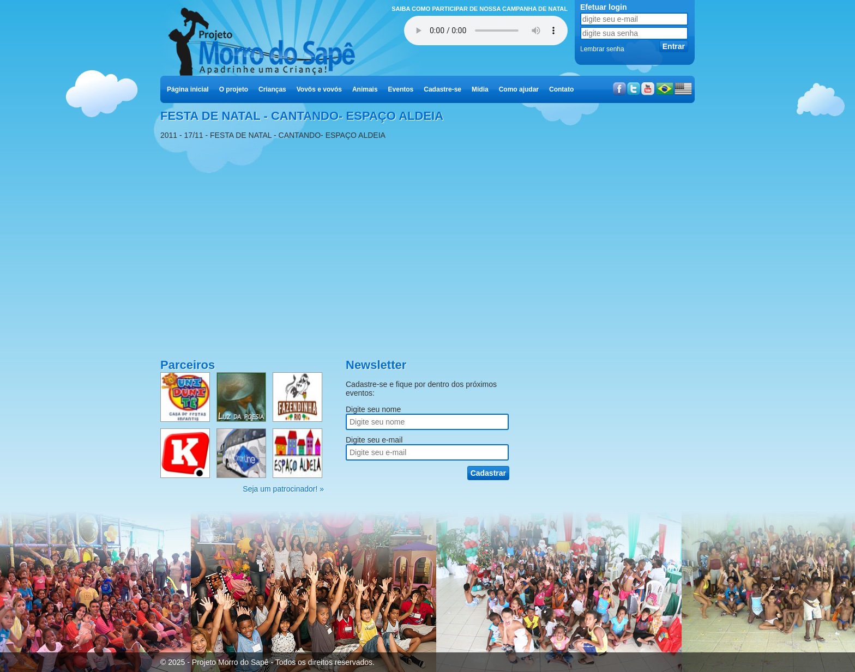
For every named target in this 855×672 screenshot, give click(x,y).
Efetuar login (603, 7)
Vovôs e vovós (319, 89)
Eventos (401, 89)
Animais (365, 89)
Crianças (272, 89)
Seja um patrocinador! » (283, 489)
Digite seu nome (373, 409)
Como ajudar (519, 89)
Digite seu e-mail (374, 439)
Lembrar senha (602, 49)
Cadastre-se (442, 89)
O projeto (233, 89)
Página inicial (188, 89)
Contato (561, 89)
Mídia (480, 89)
